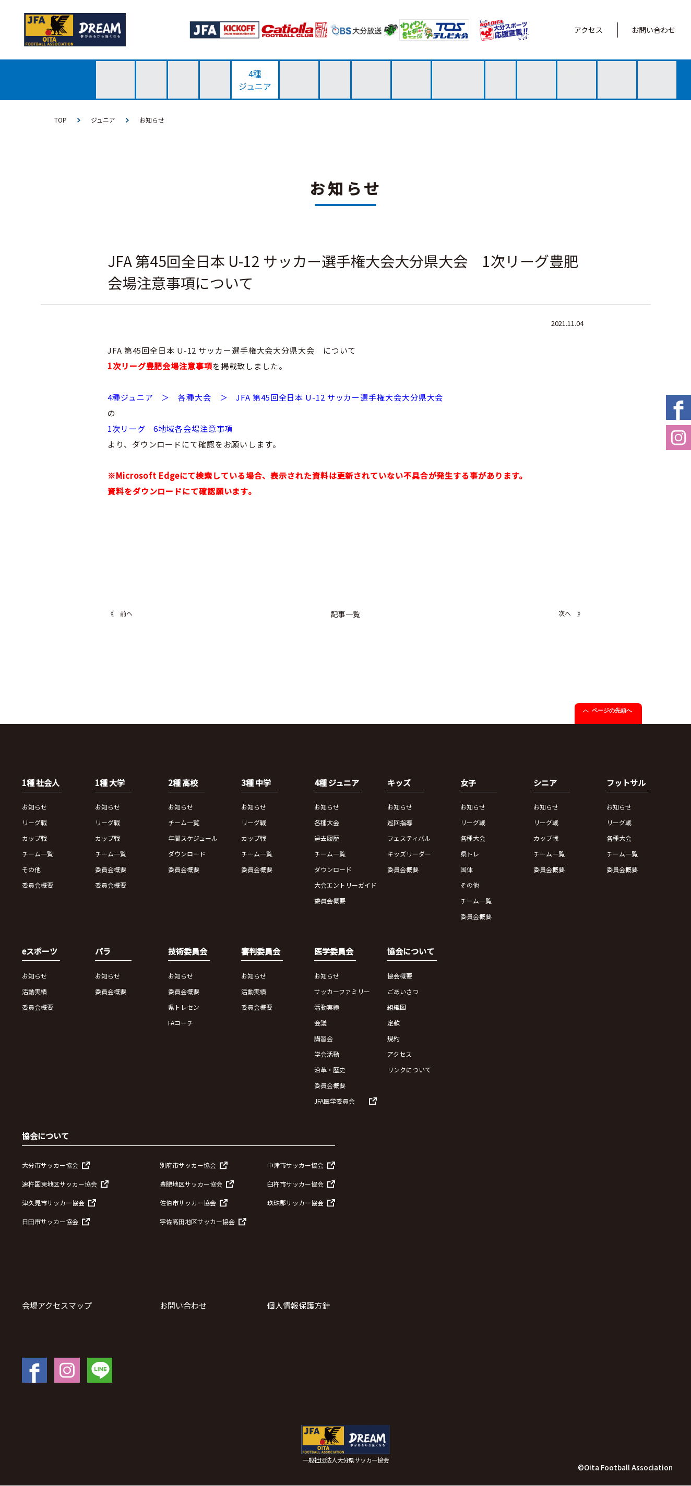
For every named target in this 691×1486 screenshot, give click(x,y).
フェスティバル (409, 837)
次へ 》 (570, 613)
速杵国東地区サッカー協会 (59, 1183)
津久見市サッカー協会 (53, 1202)
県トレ (469, 853)
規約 (393, 1038)
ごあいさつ (403, 991)
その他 (31, 869)
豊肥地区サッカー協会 (191, 1183)
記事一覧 (345, 614)
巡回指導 (399, 822)
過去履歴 (326, 837)
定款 (393, 1022)
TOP (60, 119)
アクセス (588, 30)
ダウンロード (187, 853)
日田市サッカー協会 (50, 1221)
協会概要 (399, 975)
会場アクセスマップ (57, 1305)
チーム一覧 (37, 853)
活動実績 (34, 991)
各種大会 (326, 822)
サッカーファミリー (342, 991)
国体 (466, 869)
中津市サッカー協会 (295, 1165)
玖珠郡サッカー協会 (295, 1202)
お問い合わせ (653, 30)
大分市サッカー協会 (50, 1165)
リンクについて (409, 1069)
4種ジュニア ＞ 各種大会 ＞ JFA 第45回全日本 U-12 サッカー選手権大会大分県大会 (275, 397)
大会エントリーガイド (345, 884)
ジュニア (103, 119)
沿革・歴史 (329, 1069)
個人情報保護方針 (298, 1305)
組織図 (396, 1006)
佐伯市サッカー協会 (188, 1202)
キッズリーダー (409, 853)
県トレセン (183, 1006)
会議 (320, 1022)
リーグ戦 (34, 822)
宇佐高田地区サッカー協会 (197, 1221)
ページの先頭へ (612, 710)
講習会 (323, 1038)
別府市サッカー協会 (188, 1165)
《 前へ (120, 613)
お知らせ (151, 119)
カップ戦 (34, 837)
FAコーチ (180, 1022)
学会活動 (326, 1053)
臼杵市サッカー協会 (295, 1183)
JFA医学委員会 (334, 1100)
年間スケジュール (193, 837)
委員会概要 (37, 884)
